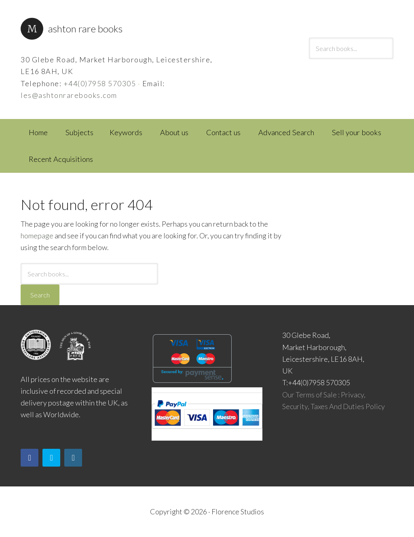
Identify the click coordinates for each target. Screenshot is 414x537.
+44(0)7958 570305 (99, 83)
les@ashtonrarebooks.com (69, 95)
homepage (37, 235)
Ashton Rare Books (85, 28)
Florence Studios (237, 511)
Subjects (79, 132)
